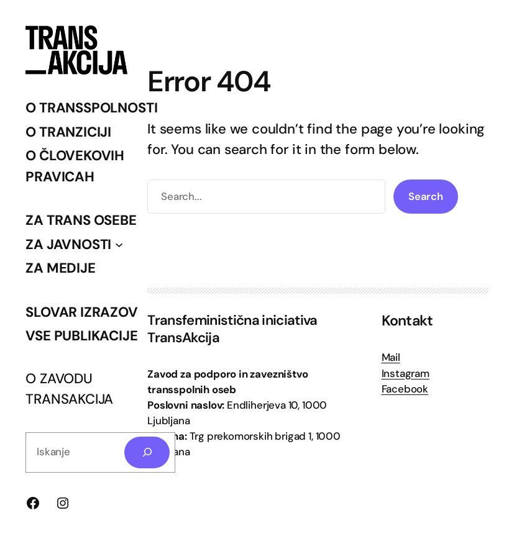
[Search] (147, 452)
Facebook (405, 389)
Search (425, 196)
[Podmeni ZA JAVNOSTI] (119, 244)
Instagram (405, 373)
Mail (391, 357)
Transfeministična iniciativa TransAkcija (232, 329)
